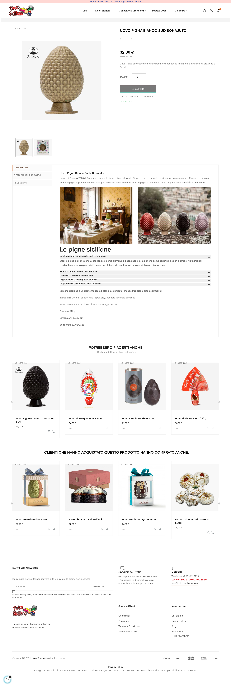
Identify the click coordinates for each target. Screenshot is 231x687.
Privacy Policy (25, 610)
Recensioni (23, 195)
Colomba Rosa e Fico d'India (86, 533)
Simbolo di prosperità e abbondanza (78, 284)
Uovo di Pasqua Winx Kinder (86, 431)
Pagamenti (124, 636)
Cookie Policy (178, 636)
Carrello (138, 102)
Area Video (177, 647)
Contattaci (124, 631)
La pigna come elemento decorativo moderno (83, 269)
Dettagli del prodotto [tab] (30, 188)
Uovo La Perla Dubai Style (31, 533)
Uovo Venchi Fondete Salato (139, 431)
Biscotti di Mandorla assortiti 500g (192, 535)
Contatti (176, 587)
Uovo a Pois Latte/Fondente (139, 533)
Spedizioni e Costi (128, 647)
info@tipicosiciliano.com (184, 598)
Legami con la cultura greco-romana (78, 293)
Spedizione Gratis (129, 587)
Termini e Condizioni (129, 641)
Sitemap (192, 685)
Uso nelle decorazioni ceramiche (76, 288)
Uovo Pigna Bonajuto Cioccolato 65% (35, 433)
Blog (173, 641)
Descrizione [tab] (24, 181)
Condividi (120, 51)
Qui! (150, 598)
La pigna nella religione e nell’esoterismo (80, 297)
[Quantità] (137, 90)
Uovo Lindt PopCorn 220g (190, 431)
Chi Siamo (177, 631)
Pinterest (131, 51)
